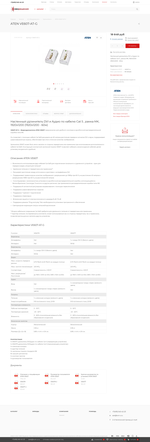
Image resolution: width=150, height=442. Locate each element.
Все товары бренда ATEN (121, 116)
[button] (54, 83)
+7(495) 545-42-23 (17, 2)
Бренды (36, 411)
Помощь (92, 411)
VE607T (83, 382)
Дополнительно (75, 113)
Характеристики (31, 113)
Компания (63, 411)
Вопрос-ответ (59, 113)
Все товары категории (120, 113)
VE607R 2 (54, 382)
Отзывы (45, 113)
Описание (16, 113)
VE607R (22, 382)
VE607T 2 (23, 387)
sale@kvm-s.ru (117, 415)
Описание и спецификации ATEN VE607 (30, 375)
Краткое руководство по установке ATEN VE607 (89, 375)
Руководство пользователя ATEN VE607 (60, 375)
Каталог (14, 411)
